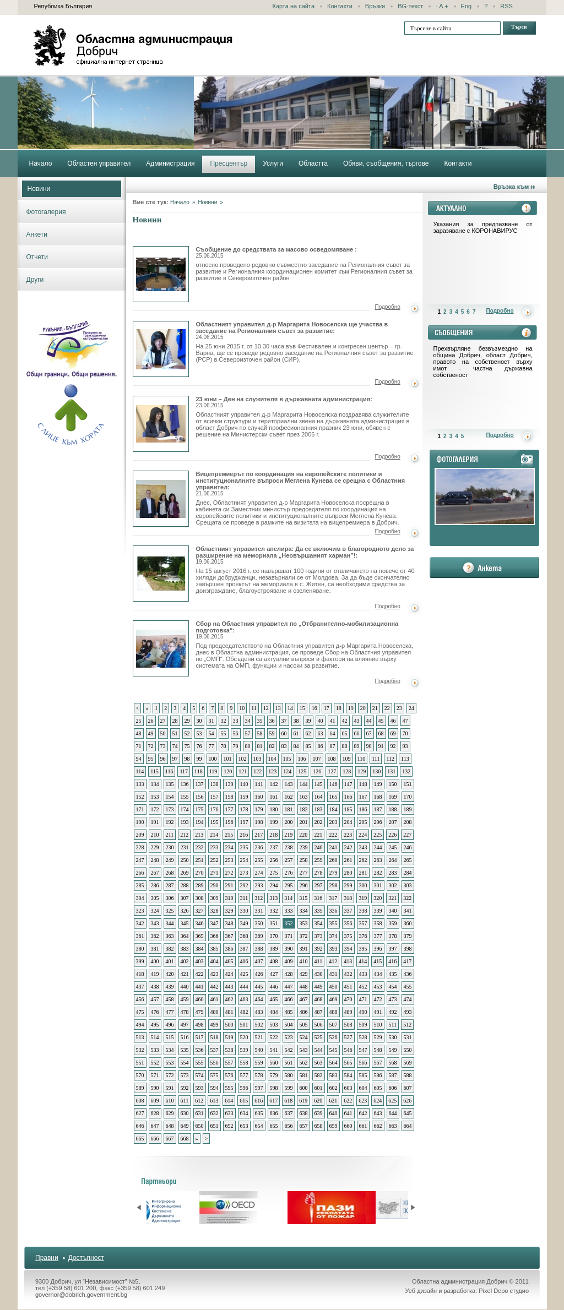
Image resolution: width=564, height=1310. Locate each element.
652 (229, 1126)
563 (318, 1063)
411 (318, 961)
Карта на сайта (294, 6)
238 (289, 847)
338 (363, 911)
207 (393, 822)
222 (333, 835)
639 (318, 1113)
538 (229, 1050)
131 (391, 771)
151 (408, 784)
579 (274, 1075)
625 (392, 1101)
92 (393, 746)
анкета (484, 567)
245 (393, 847)
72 (151, 746)
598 (274, 1088)
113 (405, 759)
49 (151, 733)
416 (392, 961)
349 (244, 923)
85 (308, 746)
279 (333, 873)
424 (229, 974)
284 (408, 873)
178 (244, 809)
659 (333, 1126)
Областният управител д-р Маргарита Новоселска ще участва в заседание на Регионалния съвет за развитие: (292, 330)
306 (170, 898)
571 (155, 1075)
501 (244, 1025)
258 (304, 860)
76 (199, 746)
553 (170, 1063)
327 (200, 911)
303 (408, 885)
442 (214, 987)
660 (348, 1126)
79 (235, 746)
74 (175, 746)
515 (170, 1037)
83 (284, 746)
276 (289, 873)
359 (393, 923)
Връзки (375, 6)
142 (274, 784)
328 (214, 911)
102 (242, 759)
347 (214, 923)
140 (244, 784)
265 (408, 860)
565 (348, 1063)
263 (378, 860)
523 (289, 1037)
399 (140, 961)
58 (260, 733)
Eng (466, 6)
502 (259, 1025)
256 (274, 860)
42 (345, 721)
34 (248, 721)
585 (363, 1075)
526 (333, 1037)
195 (214, 822)
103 (257, 759)
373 (318, 936)
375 (348, 936)
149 (378, 784)
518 (214, 1037)
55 (223, 733)
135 (170, 784)
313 (273, 898)
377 (378, 936)
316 (318, 898)
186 (363, 809)
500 (229, 1025)
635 (259, 1113)
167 (363, 797)
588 (408, 1075)
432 (348, 974)
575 (214, 1075)
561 (289, 1063)
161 (274, 797)
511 (393, 1025)
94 (139, 759)
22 (387, 708)
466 (289, 999)
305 (155, 898)
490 (363, 1012)
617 (273, 1101)
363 (170, 936)
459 (185, 999)
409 (289, 961)
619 (303, 1101)
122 (257, 771)
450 (333, 987)
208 (408, 822)
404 (214, 961)
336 (333, 911)
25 (139, 721)
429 (304, 974)
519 (229, 1037)
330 (244, 911)
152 (140, 797)
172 (155, 809)
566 (363, 1063)
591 (170, 1088)
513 (140, 1037)
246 (408, 847)
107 (317, 759)
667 (170, 1139)
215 (229, 835)
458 (170, 999)
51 (175, 733)
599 (289, 1088)
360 (408, 923)
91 (381, 746)
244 (378, 847)
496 (170, 1025)
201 (304, 822)
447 (289, 987)
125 (302, 771)
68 (381, 733)
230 (170, 847)
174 (185, 809)
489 (348, 1012)
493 (408, 1012)
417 (407, 961)
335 (318, 911)
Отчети (37, 257)
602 (333, 1088)
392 (318, 949)
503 (274, 1025)
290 (214, 885)
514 (155, 1037)
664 (408, 1126)
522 (274, 1037)
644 (393, 1113)
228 (140, 847)
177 (229, 809)
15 (302, 708)
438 (155, 987)
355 (333, 923)
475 (140, 1012)
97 (175, 759)
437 (140, 987)
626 (407, 1101)
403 (200, 961)
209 (140, 835)
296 (304, 885)
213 (199, 835)
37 (284, 721)
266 (140, 873)
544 (318, 1050)
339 (378, 911)
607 (408, 1088)
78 (223, 746)
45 (381, 721)
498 (200, 1025)
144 (304, 784)
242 (348, 847)
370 (274, 936)
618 (288, 1101)
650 (200, 1126)
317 (333, 898)
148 (363, 784)
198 (259, 822)
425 (244, 974)
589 (140, 1088)
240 (318, 847)
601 (318, 1088)
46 (393, 721)
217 (258, 835)
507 (333, 1025)
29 (187, 721)
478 (185, 1012)
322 (407, 898)
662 (378, 1126)
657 (304, 1126)
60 (284, 733)
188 (393, 809)
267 (155, 873)
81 (260, 746)
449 (318, 987)
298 (333, 885)
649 (185, 1126)
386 (229, 949)
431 (333, 974)
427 (274, 974)
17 (326, 708)
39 (308, 721)
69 (393, 733)
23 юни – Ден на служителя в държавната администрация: (284, 402)
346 (200, 923)
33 (235, 721)
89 (357, 746)
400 (155, 961)
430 (318, 974)
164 (318, 797)
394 (348, 949)
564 (333, 1063)
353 (304, 923)
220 (303, 835)
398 (408, 949)
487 (318, 1012)
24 (411, 708)
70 (405, 733)
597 (259, 1088)
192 (170, 822)
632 (214, 1113)
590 (155, 1088)
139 (229, 784)
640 (333, 1113)
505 (304, 1025)
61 (296, 733)
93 (405, 746)
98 (187, 759)
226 (392, 835)
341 (408, 911)
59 (272, 733)
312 (258, 898)
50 (163, 733)
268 (170, 873)
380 (140, 949)
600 (304, 1088)
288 (185, 885)
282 (378, 873)
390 (289, 949)
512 (407, 1025)
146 (333, 784)
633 (229, 1113)
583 (333, 1075)
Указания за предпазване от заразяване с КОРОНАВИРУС (483, 227)
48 (139, 733)
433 (363, 974)
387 (244, 949)
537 (214, 1050)
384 (200, 949)
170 (408, 797)
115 (154, 771)
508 (348, 1025)
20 (363, 708)
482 (244, 1012)
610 (170, 1101)
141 (259, 784)
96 (163, 759)
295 (289, 885)
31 (211, 721)
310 (229, 898)
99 (199, 759)
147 (348, 784)
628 (155, 1113)
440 (185, 987)
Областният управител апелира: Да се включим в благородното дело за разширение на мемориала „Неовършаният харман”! (161, 573)
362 (155, 936)
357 (363, 923)
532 (140, 1050)
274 (259, 873)
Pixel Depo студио (504, 1290)
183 (318, 809)
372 (304, 936)
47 (405, 721)
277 (304, 873)
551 (140, 1063)
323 (140, 911)
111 (375, 759)
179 (259, 809)
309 (214, 898)
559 (259, 1063)
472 (378, 999)
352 (289, 923)
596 (244, 1088)
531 (408, 1037)
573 (185, 1075)
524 (304, 1037)
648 (170, 1126)
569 (408, 1063)
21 (375, 708)
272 (229, 873)
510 (378, 1025)
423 (214, 974)
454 (393, 987)
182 (304, 809)
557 (229, 1063)
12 (266, 708)
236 (259, 847)
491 (378, 1012)
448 (304, 987)
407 (259, 961)
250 (185, 860)
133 (140, 784)
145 (318, 784)
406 (244, 961)
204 (348, 822)
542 (289, 1050)
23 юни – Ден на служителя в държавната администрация (161, 424)
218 (273, 835)
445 (259, 987)
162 (289, 797)
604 (363, 1088)
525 (318, 1037)
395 (363, 949)
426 (259, 974)
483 (259, 1012)
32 (223, 721)
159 (244, 797)
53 (199, 733)
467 (304, 999)
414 (363, 961)
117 (184, 771)
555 (200, 1063)
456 (140, 999)
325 (170, 911)
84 (296, 746)
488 (333, 1012)
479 (200, 1012)
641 (348, 1113)
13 (278, 708)
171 (140, 809)
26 (151, 721)
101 (228, 759)
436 (408, 974)
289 (200, 885)
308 (200, 898)
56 (235, 733)
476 (155, 1012)
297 (318, 885)
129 (361, 771)
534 (170, 1050)
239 (304, 847)
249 (170, 860)
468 (318, 999)
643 (378, 1113)
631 (200, 1113)
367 (229, 936)
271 (214, 873)
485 (289, 1012)
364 (185, 936)
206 (378, 822)
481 (229, 1012)
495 (155, 1025)
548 (378, 1050)
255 (259, 860)
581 (304, 1075)
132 (406, 771)
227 (407, 835)
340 (393, 911)
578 (259, 1075)
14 (290, 708)
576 (229, 1075)
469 (333, 999)
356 (348, 923)
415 (377, 961)
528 (363, 1037)
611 (185, 1101)
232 (200, 847)
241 (333, 847)
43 (357, 721)
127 (332, 771)
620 (318, 1101)
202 (318, 822)
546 (348, 1050)
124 (287, 771)
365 (200, 936)
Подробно (387, 307)
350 (259, 923)
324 (155, 911)
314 (288, 898)
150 (393, 784)
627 (140, 1113)
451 (348, 987)
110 (361, 759)
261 (348, 860)
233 (214, 847)
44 (369, 721)
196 (229, 822)
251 (200, 860)
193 (185, 822)
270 (200, 873)
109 (347, 759)
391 (304, 949)
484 (274, 1012)
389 (274, 949)
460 (200, 999)
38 (296, 721)
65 (345, 733)
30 (199, 721)
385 (214, 949)
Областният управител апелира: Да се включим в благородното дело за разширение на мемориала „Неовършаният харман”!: (305, 555)
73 (163, 746)
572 (170, 1075)
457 (155, 999)
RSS (506, 6)
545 (333, 1050)
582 (318, 1075)
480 (214, 1012)
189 (408, 809)
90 (369, 746)
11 (254, 708)
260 (333, 860)
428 (289, 974)
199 (274, 822)
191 (155, 822)
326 (185, 911)
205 (363, 822)
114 (140, 771)
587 (393, 1075)
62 (308, 733)
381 (155, 949)
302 (393, 885)
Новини (39, 189)
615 (244, 1101)
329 (229, 911)
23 (399, 708)
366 (214, 936)
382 (170, 949)
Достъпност (86, 1258)
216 (244, 835)
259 (318, 860)
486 (304, 1012)
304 (140, 898)
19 (351, 708)
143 (289, 784)
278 (318, 873)
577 (244, 1075)
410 (304, 961)
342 (140, 923)
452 (363, 987)
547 (363, 1050)
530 (393, 1037)
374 (333, 936)
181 (289, 809)
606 (393, 1088)
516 (185, 1037)
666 (155, 1139)
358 (378, 923)
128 (347, 771)
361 (140, 936)
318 (348, 898)
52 (187, 733)
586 (378, 1075)
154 (170, 797)
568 (393, 1063)
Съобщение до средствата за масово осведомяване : (276, 252)
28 (175, 721)
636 (274, 1113)
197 (244, 822)
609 (155, 1101)
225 (377, 835)
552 (155, 1063)
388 (259, 949)
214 (214, 835)
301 (378, 885)
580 (289, 1075)
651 (214, 1126)
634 (244, 1113)
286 (155, 885)
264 (393, 860)
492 (393, 1012)
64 (332, 733)
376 (363, 936)
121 (242, 771)
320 (377, 898)
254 (244, 860)
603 (348, 1088)
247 (140, 860)
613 (214, 1101)
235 (244, 847)
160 (259, 797)
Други (35, 279)
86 (320, 746)
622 (348, 1101)
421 (185, 974)
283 (393, 873)
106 (302, 759)
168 (378, 797)
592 (185, 1088)
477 (170, 1012)
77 (211, 746)
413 (348, 961)
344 (170, 923)
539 (244, 1050)
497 (185, 1025)
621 (333, 1101)
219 (288, 835)
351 (274, 923)
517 (200, 1037)
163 (304, 797)
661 (363, 1126)
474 (408, 999)
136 (185, 784)
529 (378, 1037)
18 (338, 708)
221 (318, 835)
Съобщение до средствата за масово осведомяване (161, 274)
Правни (46, 1258)
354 (318, 923)
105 (287, 759)
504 (289, 1025)
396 (378, 949)
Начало (179, 202)
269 (185, 873)
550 (408, 1050)
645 (408, 1113)
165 (333, 797)
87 (332, 746)
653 (244, 1126)
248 (155, 860)
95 (151, 759)
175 (200, 809)
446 (274, 987)
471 (363, 999)
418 (140, 974)
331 (259, 911)
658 (318, 1126)
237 (274, 847)
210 (155, 835)
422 (200, 974)
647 (155, 1126)
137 (200, 784)
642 (363, 1113)
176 (214, 809)
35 (260, 721)
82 (272, 746)
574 (200, 1075)
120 (228, 771)
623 (363, 1101)
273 (244, 873)
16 (314, 708)
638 (304, 1113)
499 (214, 1025)
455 (408, 987)
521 (259, 1037)
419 (155, 974)
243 (363, 847)
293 (259, 885)
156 (200, 797)
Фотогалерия (46, 212)
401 (170, 961)
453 (378, 987)
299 (348, 885)
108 (332, 759)
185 (348, 809)
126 (317, 771)
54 (211, 733)
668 (185, 1139)
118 (198, 771)
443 (229, 987)
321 (392, 898)
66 (357, 733)
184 (333, 809)
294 (274, 885)
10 (242, 708)
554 (185, 1063)
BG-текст (410, 6)
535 (185, 1050)
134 (155, 784)
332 (274, 911)
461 (214, 999)
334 (304, 911)
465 (274, 999)
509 (363, 1025)
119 (213, 771)
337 (348, 911)
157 (214, 797)
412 (333, 961)
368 (244, 936)
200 (289, 822)
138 (214, 784)
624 (377, 1101)
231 (185, 847)
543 (304, 1050)
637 (289, 1113)
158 (229, 797)
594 (214, 1088)
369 (259, 936)
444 (244, 987)
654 (259, 1126)
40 (320, 721)
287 (170, 885)
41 (332, 721)
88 (345, 746)
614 (229, 1101)
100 (213, 759)
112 (390, 759)
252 (214, 860)
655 (274, 1126)
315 (303, 898)
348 (229, 923)
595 (229, 1088)
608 (140, 1101)
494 (140, 1025)
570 (140, 1075)
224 (363, 835)
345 (185, 923)
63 (320, 733)
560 (274, 1063)
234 (229, 847)
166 (348, 797)
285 (140, 885)
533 (155, 1050)
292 (244, 885)
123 (272, 771)
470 (348, 999)
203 (333, 822)
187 (378, 809)
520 (244, 1037)
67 (369, 733)
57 (248, 733)
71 (139, 746)
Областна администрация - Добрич (133, 45)
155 (185, 797)
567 (378, 1063)
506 (318, 1025)
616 (258, 1101)
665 (140, 1139)
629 (170, 1113)
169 (393, 797)
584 (348, 1075)
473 (393, 999)
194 (200, 822)
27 (163, 721)
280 (348, 873)
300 (363, 885)
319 (363, 898)
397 (393, 949)
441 (200, 987)
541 (274, 1050)
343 (155, 923)
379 (408, 936)
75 (187, 746)
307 (185, 898)
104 (272, 759)
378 (393, 936)
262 (363, 860)
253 (229, 860)
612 (199, 1101)
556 (214, 1063)
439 (170, 987)
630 (185, 1113)
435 (393, 974)
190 (140, 822)
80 (248, 746)
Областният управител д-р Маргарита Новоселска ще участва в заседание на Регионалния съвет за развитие (161, 349)
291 (229, 885)
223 (348, 835)
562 (304, 1063)
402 (185, 961)
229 (155, 847)
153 (155, 797)
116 (169, 771)
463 (244, 999)
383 (185, 949)
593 (200, 1088)
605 (378, 1088)
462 (229, 999)
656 (289, 1126)
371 (289, 936)
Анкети (37, 234)
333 (289, 911)
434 (378, 974)
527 (348, 1037)
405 (229, 961)
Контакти (339, 6)
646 (140, 1126)
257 (289, 860)
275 (274, 873)
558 (244, 1063)
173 (170, 809)
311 (244, 898)
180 (274, 809)
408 (274, 961)
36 (272, 721)
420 (170, 974)
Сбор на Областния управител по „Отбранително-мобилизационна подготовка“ (161, 648)
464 (259, 999)
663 (393, 1126)
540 (259, 1050)
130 (376, 771)
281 (363, 873)
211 (170, 835)
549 (393, 1050)
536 (200, 1050)
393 (333, 949)
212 (184, 835)
